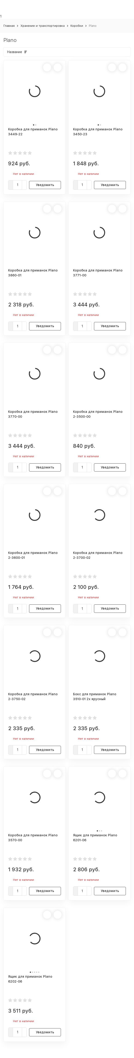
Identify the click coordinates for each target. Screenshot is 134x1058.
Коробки (76, 25)
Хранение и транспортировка (42, 25)
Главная (9, 25)
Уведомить (45, 185)
